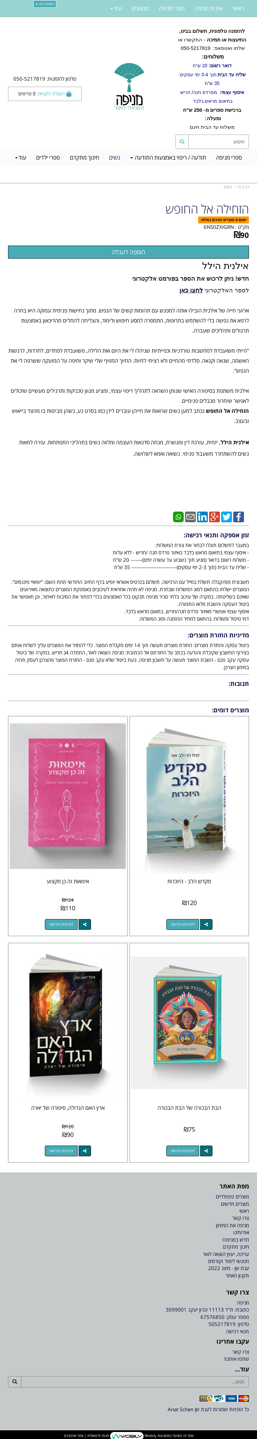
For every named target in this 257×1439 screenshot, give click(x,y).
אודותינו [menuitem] (241, 1232)
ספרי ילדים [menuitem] (48, 157)
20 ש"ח (212, 65)
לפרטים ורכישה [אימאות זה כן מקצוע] (61, 924)
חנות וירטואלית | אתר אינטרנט (86, 1435)
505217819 (222, 1324)
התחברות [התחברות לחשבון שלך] (44, 4)
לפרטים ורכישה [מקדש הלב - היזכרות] (183, 924)
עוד (20, 157)
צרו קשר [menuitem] (240, 1218)
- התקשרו (212, 66)
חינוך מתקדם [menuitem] (84, 157)
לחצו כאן (191, 290)
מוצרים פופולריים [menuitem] (232, 1196)
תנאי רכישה (237, 1331)
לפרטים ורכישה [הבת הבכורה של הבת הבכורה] (183, 1151)
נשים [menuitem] (114, 157)
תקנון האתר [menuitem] (237, 1275)
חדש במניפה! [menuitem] (235, 1239)
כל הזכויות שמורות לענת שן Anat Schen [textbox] (208, 1409)
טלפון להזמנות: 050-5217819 (44, 78)
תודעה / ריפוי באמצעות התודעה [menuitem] (168, 157)
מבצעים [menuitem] (140, 8)
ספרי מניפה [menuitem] (229, 157)
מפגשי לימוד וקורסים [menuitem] (228, 1261)
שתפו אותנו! (236, 1358)
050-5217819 (194, 48)
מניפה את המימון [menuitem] (232, 1225)
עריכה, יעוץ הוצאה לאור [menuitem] (226, 1254)
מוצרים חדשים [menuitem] (235, 1203)
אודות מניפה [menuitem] (209, 8)
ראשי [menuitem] (238, 8)
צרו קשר (240, 1351)
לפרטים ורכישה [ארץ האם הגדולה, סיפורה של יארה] (61, 1151)
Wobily (150, 1435)
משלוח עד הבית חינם (212, 118)
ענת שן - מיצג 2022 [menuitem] (228, 1268)
